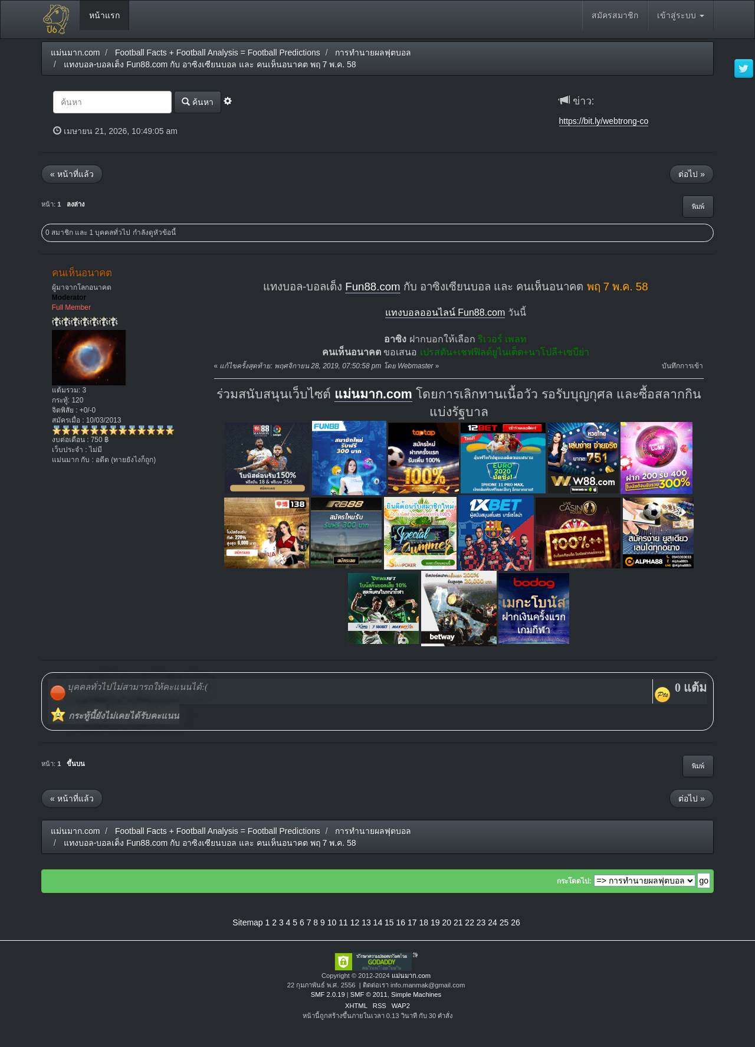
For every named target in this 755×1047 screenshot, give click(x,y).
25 (504, 922)
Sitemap (247, 922)
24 (492, 922)
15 (389, 922)
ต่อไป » (691, 174)
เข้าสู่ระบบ (680, 15)
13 (366, 922)
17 (412, 922)
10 (332, 922)
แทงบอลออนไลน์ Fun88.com (445, 312)
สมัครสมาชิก (615, 15)
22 (469, 922)
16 (401, 922)
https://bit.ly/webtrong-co (604, 121)
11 (343, 922)
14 (378, 922)
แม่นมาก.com (373, 394)
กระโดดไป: (574, 881)
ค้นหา (198, 102)
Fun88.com (372, 286)
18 (423, 922)
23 (481, 922)
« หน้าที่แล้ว (72, 174)
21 (458, 922)
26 (515, 922)
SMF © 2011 (369, 994)
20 (446, 922)
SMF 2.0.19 (328, 994)
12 (355, 922)
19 (435, 922)
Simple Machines (416, 994)
